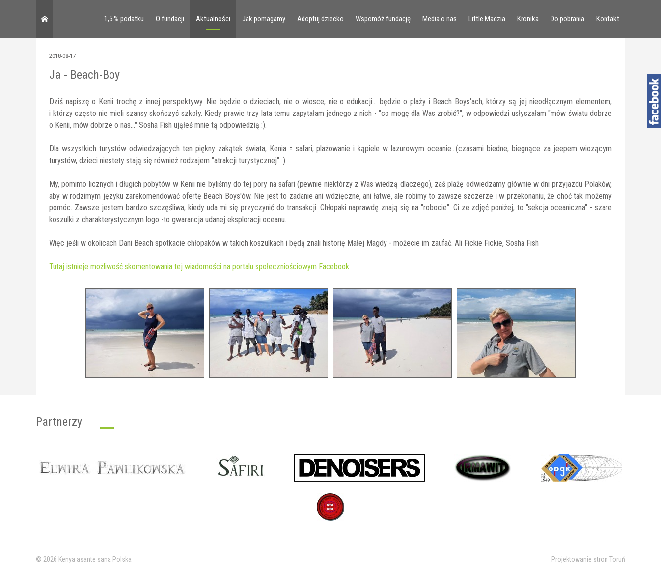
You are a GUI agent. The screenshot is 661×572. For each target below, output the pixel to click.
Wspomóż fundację (383, 18)
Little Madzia (486, 18)
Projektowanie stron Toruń (588, 559)
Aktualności (213, 18)
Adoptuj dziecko (320, 18)
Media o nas (439, 18)
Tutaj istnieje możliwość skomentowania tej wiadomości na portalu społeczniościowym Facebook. (200, 266)
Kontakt (607, 18)
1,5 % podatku (124, 18)
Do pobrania (567, 18)
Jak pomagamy (263, 18)
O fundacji (170, 18)
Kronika (528, 18)
